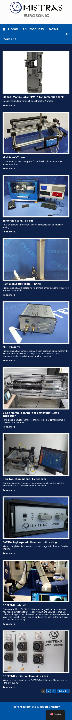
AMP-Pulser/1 (12, 346)
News (53, 29)
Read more (10, 105)
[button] (67, 34)
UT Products (33, 29)
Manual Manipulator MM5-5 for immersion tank (33, 96)
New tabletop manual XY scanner (24, 479)
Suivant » (63, 691)
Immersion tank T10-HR (18, 220)
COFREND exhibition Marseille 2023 (25, 676)
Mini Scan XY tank (14, 157)
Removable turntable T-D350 (22, 283)
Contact (9, 39)
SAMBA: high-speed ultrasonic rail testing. (30, 542)
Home (10, 29)
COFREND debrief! (14, 605)
